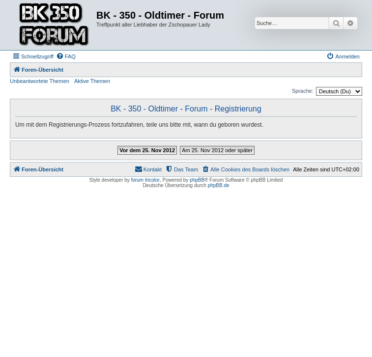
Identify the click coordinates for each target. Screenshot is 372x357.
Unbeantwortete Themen (39, 81)
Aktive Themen (92, 81)
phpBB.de (218, 185)
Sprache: (303, 91)
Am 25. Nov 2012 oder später (217, 150)
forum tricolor (145, 180)
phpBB (197, 180)
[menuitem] (66, 56)
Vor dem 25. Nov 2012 (147, 150)
